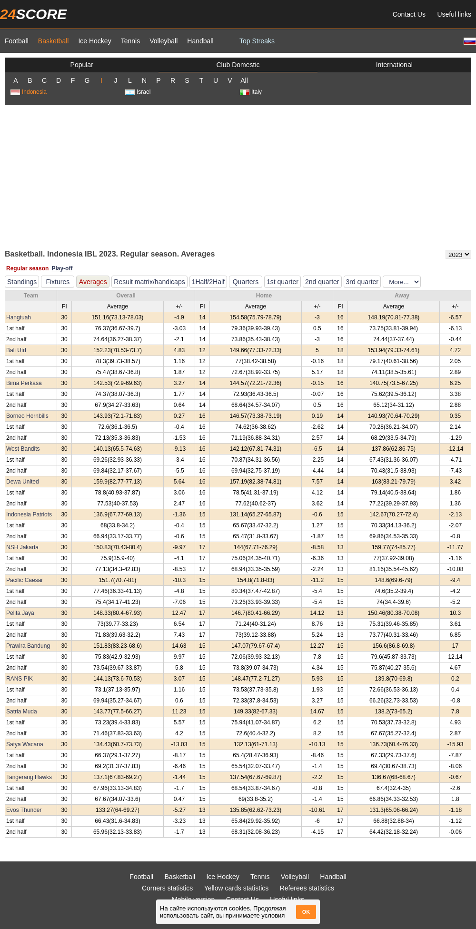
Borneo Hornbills (27, 416)
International (394, 65)
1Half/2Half (208, 282)
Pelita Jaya (20, 613)
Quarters (245, 282)
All (244, 80)
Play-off (61, 268)
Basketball (53, 41)
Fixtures (57, 282)
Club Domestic (237, 65)
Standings (22, 282)
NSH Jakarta (22, 547)
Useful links (454, 14)
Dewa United (22, 481)
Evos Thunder (24, 810)
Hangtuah (18, 317)
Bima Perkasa (24, 383)
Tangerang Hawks (29, 777)
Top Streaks (257, 41)
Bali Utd (16, 350)
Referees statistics (307, 888)
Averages (93, 282)
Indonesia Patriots (29, 514)
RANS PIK (19, 678)
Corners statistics (167, 888)
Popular (81, 65)
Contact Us (409, 14)
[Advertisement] (238, 176)
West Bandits (23, 448)
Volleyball (163, 41)
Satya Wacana (24, 744)
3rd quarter (362, 282)
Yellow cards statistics (236, 888)
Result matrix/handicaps (149, 282)
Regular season (27, 268)
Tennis (130, 41)
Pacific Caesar (24, 580)
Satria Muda (21, 711)
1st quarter (282, 282)
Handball (200, 41)
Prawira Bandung (28, 645)
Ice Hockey (94, 41)
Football (17, 41)
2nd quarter (322, 282)
